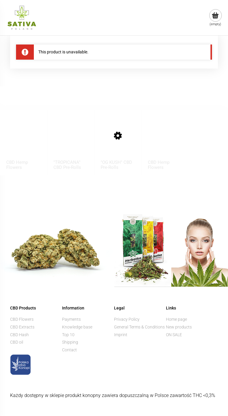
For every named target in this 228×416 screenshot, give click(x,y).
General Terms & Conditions (139, 327)
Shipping (70, 342)
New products (179, 327)
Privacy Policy (127, 319)
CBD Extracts (22, 327)
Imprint (120, 334)
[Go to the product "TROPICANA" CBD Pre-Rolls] (71, 141)
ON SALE (174, 334)
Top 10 (68, 334)
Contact (69, 349)
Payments (71, 319)
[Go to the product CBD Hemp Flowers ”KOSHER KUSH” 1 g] (165, 141)
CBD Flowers (22, 319)
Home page (176, 319)
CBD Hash (19, 334)
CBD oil (16, 342)
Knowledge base (77, 327)
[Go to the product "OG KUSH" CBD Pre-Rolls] (118, 141)
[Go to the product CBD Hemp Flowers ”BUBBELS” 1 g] (23, 141)
